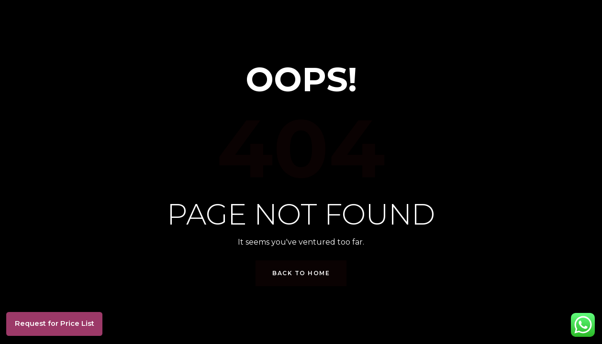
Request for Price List (62, 320)
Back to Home (301, 273)
